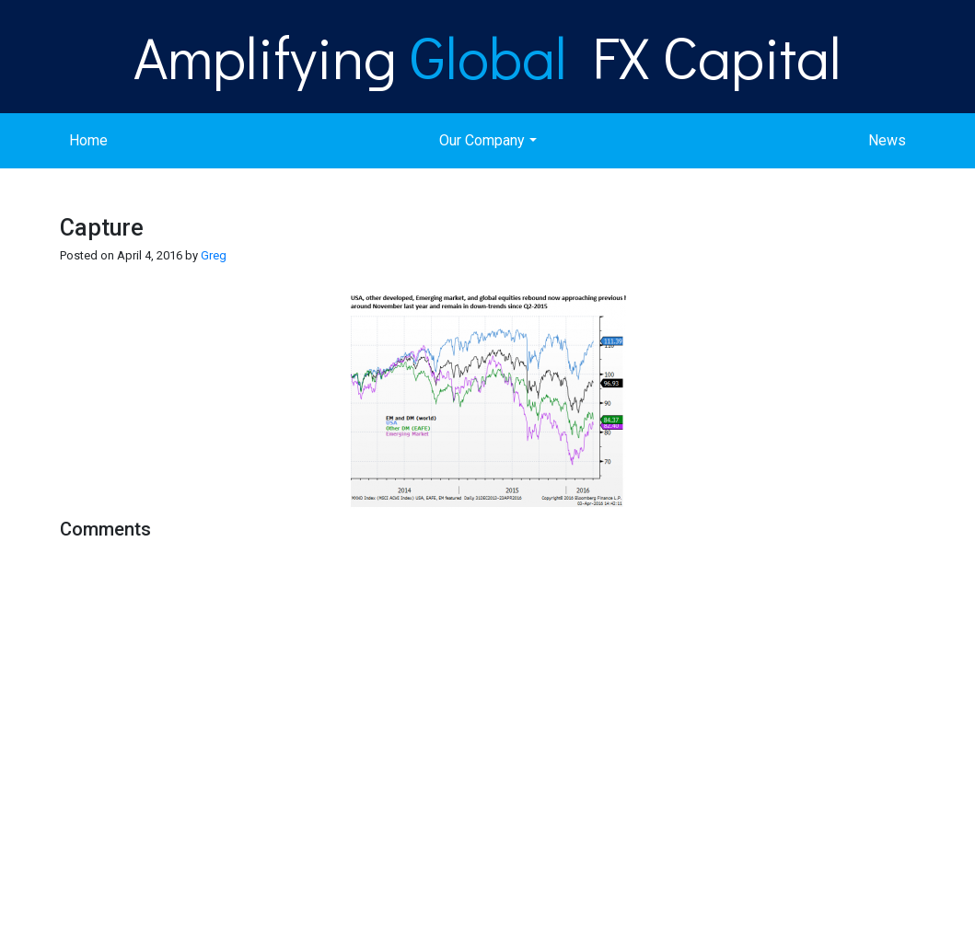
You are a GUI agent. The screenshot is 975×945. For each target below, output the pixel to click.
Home (88, 140)
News (887, 140)
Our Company (482, 140)
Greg (213, 255)
